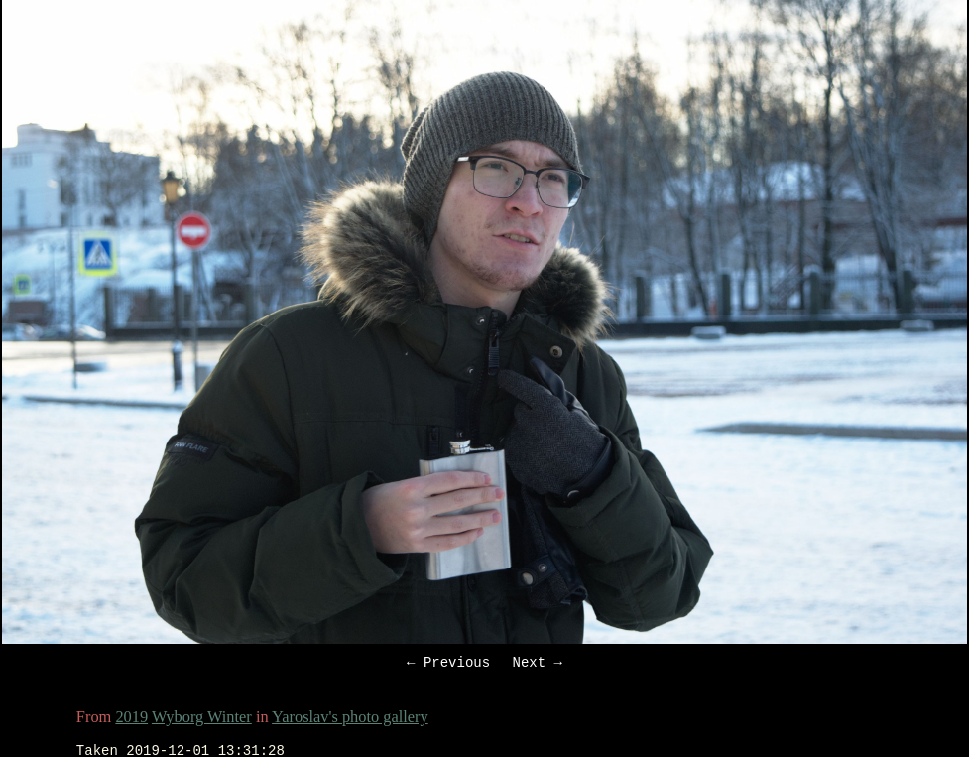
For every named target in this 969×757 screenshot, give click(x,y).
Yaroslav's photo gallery (350, 719)
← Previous (448, 664)
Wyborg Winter (202, 719)
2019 (131, 719)
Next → (537, 664)
